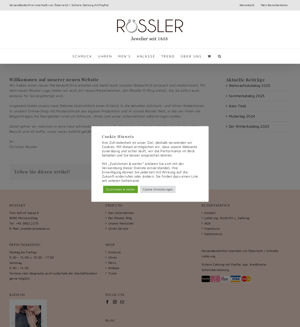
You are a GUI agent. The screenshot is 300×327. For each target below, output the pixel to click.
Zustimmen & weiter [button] (120, 189)
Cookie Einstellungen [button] (158, 189)
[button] (220, 56)
